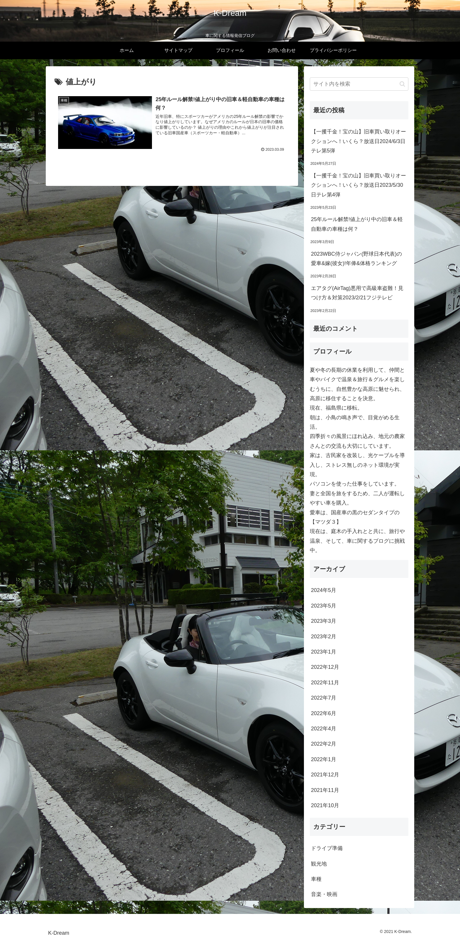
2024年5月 (323, 590)
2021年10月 (325, 805)
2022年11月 (325, 683)
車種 (316, 879)
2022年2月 (323, 744)
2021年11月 (325, 790)
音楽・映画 (324, 894)
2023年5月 (323, 606)
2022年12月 (325, 667)
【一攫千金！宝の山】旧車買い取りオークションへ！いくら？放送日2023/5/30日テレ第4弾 (358, 185)
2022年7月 (323, 698)
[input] (359, 84)
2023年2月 (323, 636)
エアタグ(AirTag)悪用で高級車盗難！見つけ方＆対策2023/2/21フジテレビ (357, 293)
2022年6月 (323, 713)
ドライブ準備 (327, 848)
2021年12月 (325, 775)
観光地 (319, 864)
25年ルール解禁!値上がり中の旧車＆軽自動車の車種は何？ (357, 224)
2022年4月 (323, 729)
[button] (402, 84)
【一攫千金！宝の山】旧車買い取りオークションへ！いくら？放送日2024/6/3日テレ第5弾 (358, 141)
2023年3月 (323, 621)
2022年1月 (323, 759)
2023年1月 (323, 652)
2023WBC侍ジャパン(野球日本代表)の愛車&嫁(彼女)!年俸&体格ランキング (356, 258)
